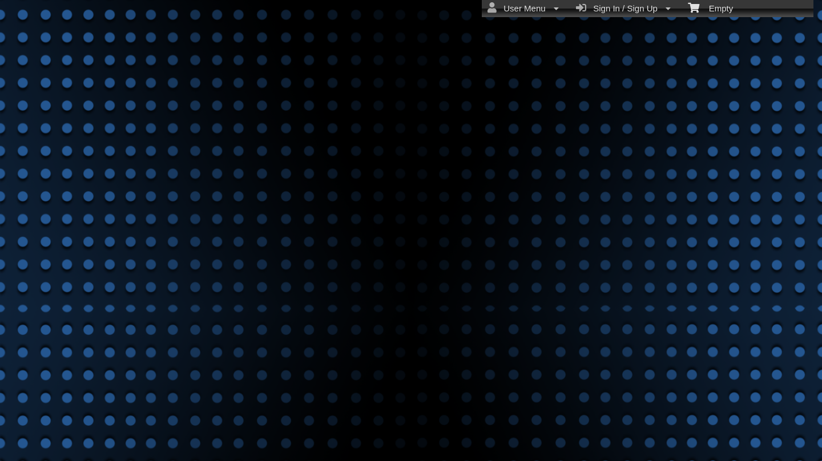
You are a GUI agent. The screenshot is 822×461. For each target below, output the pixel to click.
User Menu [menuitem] (523, 8)
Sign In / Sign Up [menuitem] (623, 8)
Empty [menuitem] (710, 7)
